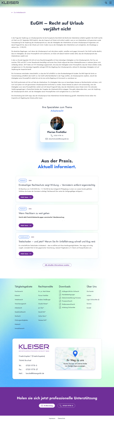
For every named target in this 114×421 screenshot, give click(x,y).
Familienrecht (19, 291)
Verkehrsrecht (19, 300)
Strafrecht (17, 316)
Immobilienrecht (19, 328)
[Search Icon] (106, 2)
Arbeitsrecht (18, 308)
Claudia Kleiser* (43, 304)
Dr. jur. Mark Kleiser (44, 291)
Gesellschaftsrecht (20, 312)
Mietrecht (17, 324)
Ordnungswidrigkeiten (21, 320)
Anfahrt (89, 295)
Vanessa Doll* (42, 320)
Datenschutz (61, 418)
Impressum (52, 418)
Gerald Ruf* (42, 312)
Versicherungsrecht (20, 304)
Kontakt (89, 308)
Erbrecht (17, 295)
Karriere (89, 304)
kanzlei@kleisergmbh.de (35, 373)
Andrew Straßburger (44, 300)
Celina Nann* (42, 316)
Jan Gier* (41, 308)
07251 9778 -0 (31, 365)
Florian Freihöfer (57, 132)
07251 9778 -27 (32, 369)
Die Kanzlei (90, 291)
